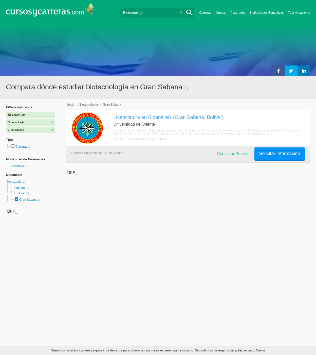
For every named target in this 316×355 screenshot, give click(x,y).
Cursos (221, 12)
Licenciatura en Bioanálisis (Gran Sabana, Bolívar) (169, 117)
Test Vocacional (299, 12)
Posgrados (237, 12)
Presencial (17, 166)
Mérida (20, 188)
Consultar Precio (232, 153)
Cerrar (260, 350)
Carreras (205, 12)
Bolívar (20, 193)
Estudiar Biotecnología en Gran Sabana (140, 139)
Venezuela (14, 181)
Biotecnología (89, 104)
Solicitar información (279, 153)
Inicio (71, 104)
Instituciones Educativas (267, 12)
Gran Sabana (28, 199)
